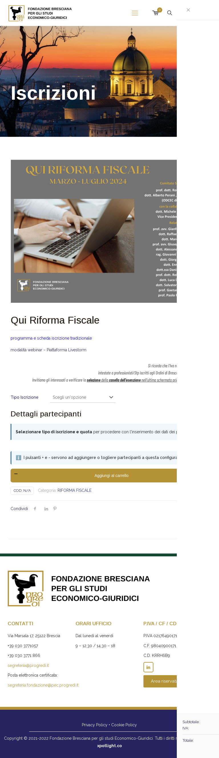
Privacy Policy (95, 725)
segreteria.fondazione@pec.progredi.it (43, 685)
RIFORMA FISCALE (75, 490)
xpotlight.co (109, 745)
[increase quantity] (206, 475)
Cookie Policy (124, 725)
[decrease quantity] (17, 475)
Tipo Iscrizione (24, 397)
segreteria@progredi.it (28, 665)
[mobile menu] (135, 13)
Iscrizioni (194, 12)
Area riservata (165, 681)
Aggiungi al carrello (112, 475)
